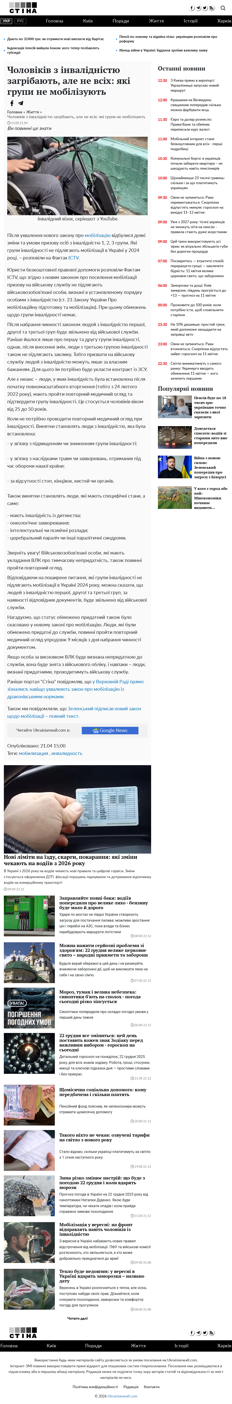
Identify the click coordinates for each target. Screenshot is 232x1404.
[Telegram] (20, 103)
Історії (191, 21)
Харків (225, 21)
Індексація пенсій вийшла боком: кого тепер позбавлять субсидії (53, 50)
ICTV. (74, 258)
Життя (156, 21)
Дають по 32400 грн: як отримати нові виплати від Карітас (55, 39)
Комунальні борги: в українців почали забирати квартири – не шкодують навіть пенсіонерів (196, 163)
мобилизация (33, 753)
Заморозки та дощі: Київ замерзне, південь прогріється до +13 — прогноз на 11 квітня (198, 290)
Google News (110, 730)
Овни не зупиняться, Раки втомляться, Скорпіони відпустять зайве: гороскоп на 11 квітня (199, 349)
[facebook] (191, 8)
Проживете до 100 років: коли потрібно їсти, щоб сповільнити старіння (197, 310)
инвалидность (66, 753)
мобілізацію (98, 235)
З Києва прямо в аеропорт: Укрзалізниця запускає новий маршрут (195, 85)
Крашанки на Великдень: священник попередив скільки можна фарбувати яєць (196, 105)
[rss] (211, 8)
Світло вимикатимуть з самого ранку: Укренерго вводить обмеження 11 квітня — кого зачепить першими (196, 371)
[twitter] (205, 8)
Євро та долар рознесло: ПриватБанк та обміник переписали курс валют (191, 124)
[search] (223, 8)
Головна (54, 21)
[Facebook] (11, 103)
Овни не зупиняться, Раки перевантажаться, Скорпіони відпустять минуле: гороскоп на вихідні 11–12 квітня (197, 205)
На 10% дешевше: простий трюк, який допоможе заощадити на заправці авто (198, 329)
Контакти (152, 1387)
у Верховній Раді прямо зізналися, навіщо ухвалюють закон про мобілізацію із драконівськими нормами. (75, 689)
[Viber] (29, 103)
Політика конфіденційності (95, 1387)
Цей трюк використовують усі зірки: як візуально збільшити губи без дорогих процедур (199, 246)
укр (6, 21)
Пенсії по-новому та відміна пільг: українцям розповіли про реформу (168, 39)
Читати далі (78, 1318)
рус (20, 21)
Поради (121, 21)
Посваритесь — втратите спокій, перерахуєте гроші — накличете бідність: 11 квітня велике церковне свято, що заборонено (197, 268)
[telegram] (198, 8)
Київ (88, 21)
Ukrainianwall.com (122, 1396)
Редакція (130, 1387)
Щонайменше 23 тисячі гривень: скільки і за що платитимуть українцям (198, 183)
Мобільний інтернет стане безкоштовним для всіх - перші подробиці (196, 144)
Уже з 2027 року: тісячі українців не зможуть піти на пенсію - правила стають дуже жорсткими (199, 227)
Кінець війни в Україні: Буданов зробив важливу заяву (163, 50)
